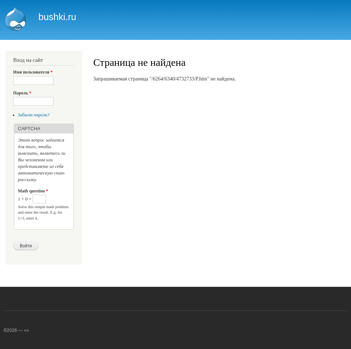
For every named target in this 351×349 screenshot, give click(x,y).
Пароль (22, 92)
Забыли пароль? (34, 114)
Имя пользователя (33, 72)
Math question (33, 191)
